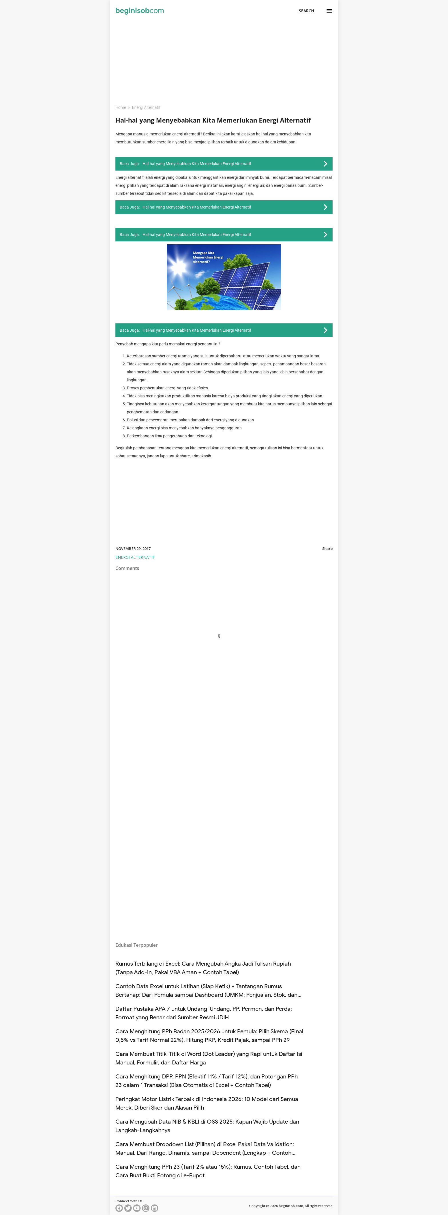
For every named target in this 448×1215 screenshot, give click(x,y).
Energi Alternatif (135, 557)
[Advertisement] (224, 59)
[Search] (306, 10)
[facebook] (119, 1209)
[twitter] (128, 1209)
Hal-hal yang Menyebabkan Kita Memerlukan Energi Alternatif (213, 120)
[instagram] (145, 1209)
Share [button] (327, 548)
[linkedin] (154, 1209)
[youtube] (137, 1209)
